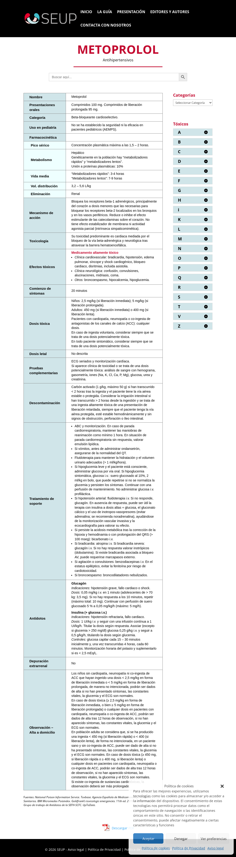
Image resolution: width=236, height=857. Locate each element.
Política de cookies (156, 848)
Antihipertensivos (118, 60)
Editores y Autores (169, 12)
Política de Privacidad (188, 848)
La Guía (104, 12)
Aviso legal (215, 848)
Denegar (181, 838)
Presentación (131, 12)
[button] (222, 786)
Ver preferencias (214, 838)
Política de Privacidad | (106, 849)
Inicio (86, 12)
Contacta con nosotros (105, 26)
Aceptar (148, 838)
